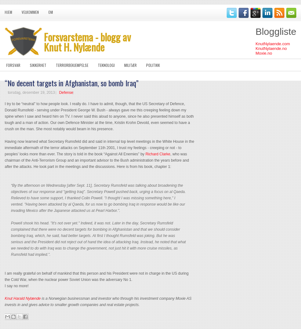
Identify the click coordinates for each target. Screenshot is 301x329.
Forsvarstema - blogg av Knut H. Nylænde (87, 42)
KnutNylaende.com (273, 43)
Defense (66, 92)
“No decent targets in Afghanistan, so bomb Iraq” (72, 83)
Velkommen (30, 12)
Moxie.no (264, 53)
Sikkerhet (38, 65)
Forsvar (13, 65)
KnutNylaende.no (271, 48)
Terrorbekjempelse (72, 65)
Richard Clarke (157, 154)
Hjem (8, 12)
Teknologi (106, 65)
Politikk (153, 65)
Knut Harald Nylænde (23, 298)
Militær (130, 65)
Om (50, 12)
